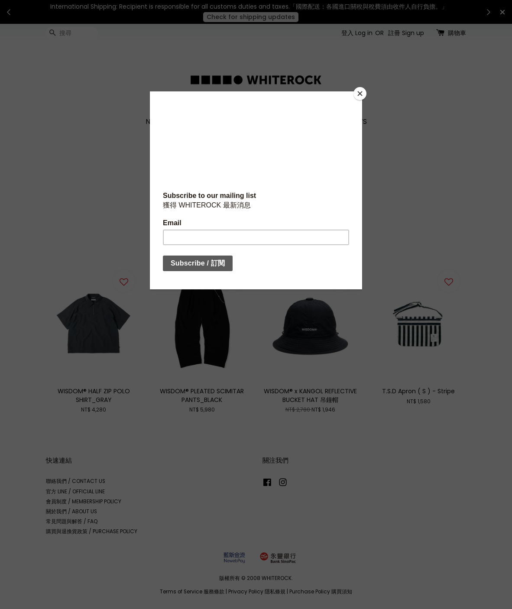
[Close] (359, 93)
